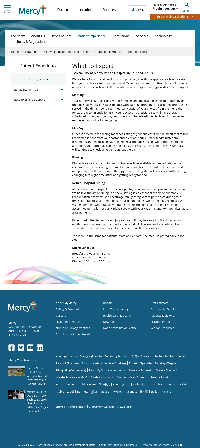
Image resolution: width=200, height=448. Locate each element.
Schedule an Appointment (73, 334)
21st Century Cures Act (101, 406)
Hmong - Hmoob (66, 384)
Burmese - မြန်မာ (87, 391)
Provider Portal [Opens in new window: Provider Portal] (160, 322)
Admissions (120, 36)
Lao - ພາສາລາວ (115, 370)
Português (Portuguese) (170, 356)
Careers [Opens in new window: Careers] (61, 315)
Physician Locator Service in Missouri (162, 445)
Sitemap (60, 406)
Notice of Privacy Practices (73, 328)
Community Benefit (163, 309)
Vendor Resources (162, 328)
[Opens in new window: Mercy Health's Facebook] (11, 347)
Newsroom (110, 322)
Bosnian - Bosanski (140, 370)
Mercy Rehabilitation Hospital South (67, 52)
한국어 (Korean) (141, 356)
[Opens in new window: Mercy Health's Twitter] (21, 347)
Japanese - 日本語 (137, 391)
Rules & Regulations (31, 41)
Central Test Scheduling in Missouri (118, 445)
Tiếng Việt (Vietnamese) (71, 370)
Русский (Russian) (67, 363)
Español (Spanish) (140, 363)
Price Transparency (115, 309)
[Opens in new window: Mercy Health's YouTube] (30, 347)
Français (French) (91, 356)
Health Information (68, 322)
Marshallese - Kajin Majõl (72, 377)
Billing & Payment (67, 309)
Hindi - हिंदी (96, 370)
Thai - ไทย (156, 384)
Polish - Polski (159, 377)
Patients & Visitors (162, 315)
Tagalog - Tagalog (166, 363)
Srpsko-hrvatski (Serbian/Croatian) (104, 363)
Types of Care (61, 36)
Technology (163, 36)
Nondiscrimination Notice (120, 328)
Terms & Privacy (77, 406)
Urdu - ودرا (140, 384)
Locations (86, 9)
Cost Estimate (159, 303)
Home (15, 52)
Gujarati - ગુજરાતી (111, 391)
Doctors (63, 9)
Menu (7, 9)
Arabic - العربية (65, 391)
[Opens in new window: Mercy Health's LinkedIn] (40, 347)
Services (109, 9)
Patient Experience (92, 36)
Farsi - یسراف (121, 384)
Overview (18, 36)
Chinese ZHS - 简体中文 (95, 384)
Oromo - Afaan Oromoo (132, 377)
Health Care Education (117, 315)
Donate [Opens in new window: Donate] (107, 303)
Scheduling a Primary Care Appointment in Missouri (66, 445)
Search (186, 7)
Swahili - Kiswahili (102, 377)
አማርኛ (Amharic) (66, 356)
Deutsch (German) (116, 356)
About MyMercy (66, 303)
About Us (38, 36)
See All (37, 360)
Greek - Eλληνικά (166, 370)
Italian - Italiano (161, 391)
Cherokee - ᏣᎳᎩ (176, 384)
